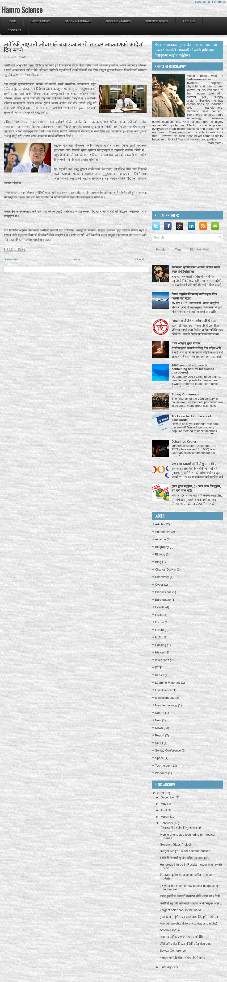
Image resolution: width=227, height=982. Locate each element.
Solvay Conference (185, 394)
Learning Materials (167, 682)
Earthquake (163, 599)
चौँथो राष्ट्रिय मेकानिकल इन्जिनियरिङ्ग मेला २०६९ (186, 944)
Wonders (161, 773)
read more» (215, 143)
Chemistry (162, 577)
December (168, 797)
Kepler (159, 675)
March (165, 816)
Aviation (160, 539)
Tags (178, 249)
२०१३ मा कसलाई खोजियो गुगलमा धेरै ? (194, 464)
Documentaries (118, 21)
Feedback (219, 2)
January (166, 967)
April (164, 810)
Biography (162, 547)
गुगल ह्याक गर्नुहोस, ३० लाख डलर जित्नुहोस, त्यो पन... (190, 917)
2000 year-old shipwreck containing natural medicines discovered (193, 369)
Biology (160, 554)
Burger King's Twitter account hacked (185, 851)
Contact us (202, 2)
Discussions (163, 592)
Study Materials (78, 21)
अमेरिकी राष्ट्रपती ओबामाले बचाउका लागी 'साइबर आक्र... (191, 903)
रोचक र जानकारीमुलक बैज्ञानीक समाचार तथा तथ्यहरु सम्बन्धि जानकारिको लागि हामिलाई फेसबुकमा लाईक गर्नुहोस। (186, 50)
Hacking (160, 645)
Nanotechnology (166, 705)
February (167, 823)
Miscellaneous (164, 697)
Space (159, 758)
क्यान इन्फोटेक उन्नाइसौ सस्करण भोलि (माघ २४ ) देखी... (191, 896)
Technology (163, 765)
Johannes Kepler (184, 441)
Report (159, 735)
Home (12, 21)
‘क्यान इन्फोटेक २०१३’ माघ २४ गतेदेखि (181, 937)
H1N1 (159, 637)
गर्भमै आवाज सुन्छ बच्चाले (186, 343)
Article (159, 524)
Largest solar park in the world (180, 910)
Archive (189, 21)
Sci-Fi (159, 743)
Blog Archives (199, 249)
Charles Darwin (165, 569)
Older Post (141, 259)
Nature (159, 713)
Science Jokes (156, 21)
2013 (161, 793)
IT (156, 667)
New (158, 720)
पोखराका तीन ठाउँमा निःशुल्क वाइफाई (180, 828)
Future (159, 630)
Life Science (163, 690)
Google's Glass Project (175, 844)
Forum (159, 622)
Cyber (159, 584)
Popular (161, 249)
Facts (159, 614)
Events (159, 607)
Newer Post (12, 259)
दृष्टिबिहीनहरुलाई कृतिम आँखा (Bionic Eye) (185, 857)
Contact (14, 30)
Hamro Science (21, 9)
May (164, 803)
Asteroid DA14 (170, 930)
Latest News (40, 21)
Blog (158, 562)
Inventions (162, 660)
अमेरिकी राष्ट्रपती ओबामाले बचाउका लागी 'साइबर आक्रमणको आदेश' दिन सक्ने (73, 46)
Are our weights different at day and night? (188, 923)
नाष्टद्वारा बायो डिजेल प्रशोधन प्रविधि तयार (194, 321)
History (159, 652)
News (21, 56)
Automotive (162, 532)
